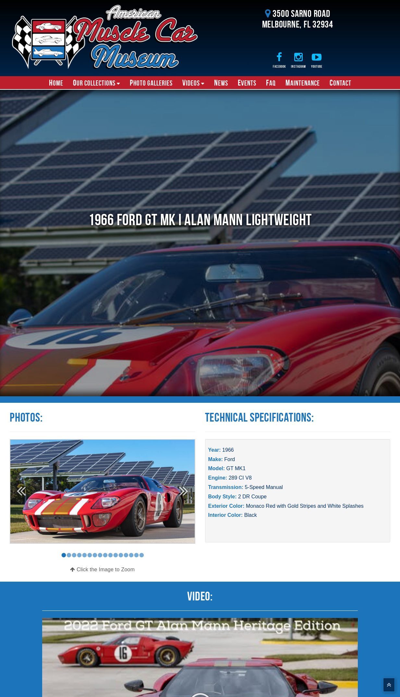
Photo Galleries (151, 82)
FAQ (271, 82)
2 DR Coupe (252, 496)
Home (56, 82)
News (221, 82)
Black (250, 515)
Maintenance (302, 82)
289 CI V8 (240, 478)
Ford (229, 459)
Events (247, 82)
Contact (340, 82)
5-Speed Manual (264, 487)
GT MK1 (236, 468)
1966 (228, 450)
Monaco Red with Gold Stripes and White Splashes (305, 506)
